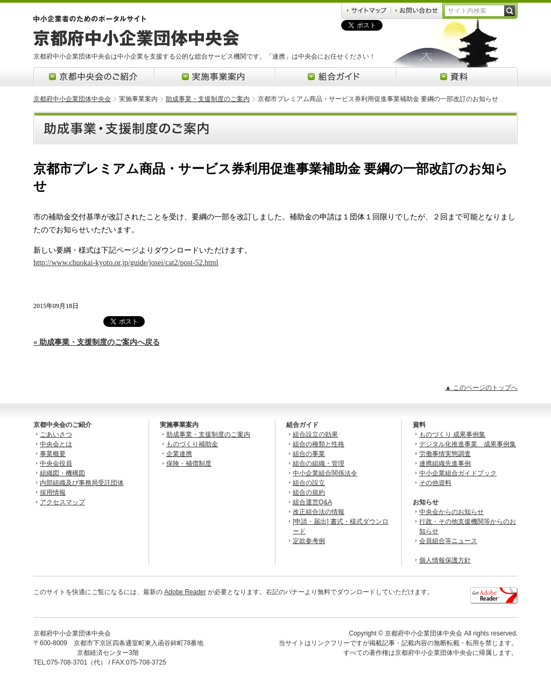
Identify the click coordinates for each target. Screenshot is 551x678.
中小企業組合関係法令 (325, 473)
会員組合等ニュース (448, 541)
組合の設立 (309, 483)
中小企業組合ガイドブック (458, 473)
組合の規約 (309, 492)
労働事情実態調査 (445, 454)
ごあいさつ (56, 434)
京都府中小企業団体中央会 (72, 99)
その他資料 (435, 483)
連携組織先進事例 (445, 463)
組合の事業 (309, 454)
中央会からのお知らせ (451, 512)
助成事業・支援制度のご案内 (208, 99)
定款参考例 (309, 541)
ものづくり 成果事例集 (452, 434)
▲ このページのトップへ (481, 387)
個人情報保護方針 (445, 560)
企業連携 (179, 454)
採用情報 (53, 492)
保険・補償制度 (188, 463)
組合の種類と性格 (318, 444)
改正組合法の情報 (318, 512)
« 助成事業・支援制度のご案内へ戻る (96, 342)
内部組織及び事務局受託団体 (82, 483)
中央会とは (56, 444)
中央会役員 (56, 463)
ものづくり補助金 (192, 444)
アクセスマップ (62, 502)
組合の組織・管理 (318, 463)
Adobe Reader (185, 592)
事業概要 (53, 454)
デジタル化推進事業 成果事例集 (467, 444)
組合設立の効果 (315, 434)
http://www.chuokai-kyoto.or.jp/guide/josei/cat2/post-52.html (125, 263)
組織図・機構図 (62, 473)
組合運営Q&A (312, 502)
